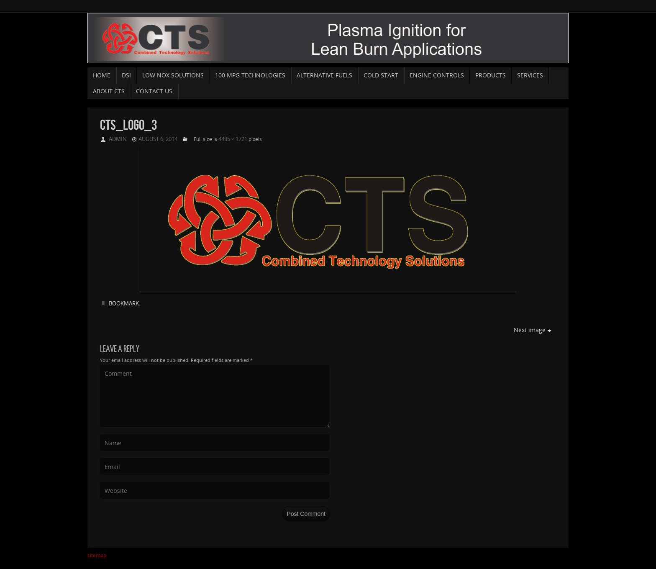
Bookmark (124, 303)
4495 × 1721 (232, 139)
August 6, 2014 (157, 139)
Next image (532, 330)
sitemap (96, 555)
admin (118, 139)
